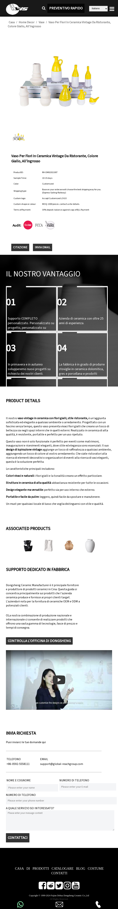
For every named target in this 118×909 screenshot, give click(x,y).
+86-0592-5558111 (18, 764)
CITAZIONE (20, 247)
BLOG (80, 868)
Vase (41, 22)
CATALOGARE (63, 868)
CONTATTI (59, 873)
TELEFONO (13, 759)
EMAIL (44, 759)
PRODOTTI (41, 868)
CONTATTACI (18, 837)
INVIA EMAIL (42, 247)
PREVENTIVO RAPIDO (66, 8)
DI (28, 868)
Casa (12, 22)
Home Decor (26, 22)
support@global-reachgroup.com (61, 764)
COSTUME (96, 868)
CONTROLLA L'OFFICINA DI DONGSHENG (39, 641)
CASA (19, 868)
